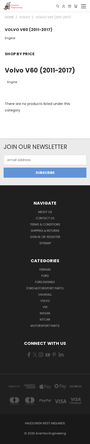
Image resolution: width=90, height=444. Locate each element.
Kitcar (45, 319)
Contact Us (45, 218)
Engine (10, 38)
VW (45, 307)
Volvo (45, 301)
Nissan (45, 313)
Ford (45, 276)
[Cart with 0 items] (75, 6)
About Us (45, 212)
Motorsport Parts (45, 326)
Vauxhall (45, 294)
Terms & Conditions (45, 224)
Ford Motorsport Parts (45, 288)
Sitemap (45, 243)
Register (53, 237)
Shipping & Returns (45, 231)
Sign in (35, 237)
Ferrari (45, 270)
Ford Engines (45, 282)
